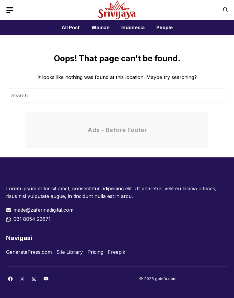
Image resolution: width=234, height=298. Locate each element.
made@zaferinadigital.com (43, 210)
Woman (100, 27)
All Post (71, 27)
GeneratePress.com (29, 252)
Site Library (69, 252)
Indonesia (133, 27)
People (164, 27)
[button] (225, 10)
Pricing (95, 252)
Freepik (116, 252)
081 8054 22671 (32, 219)
